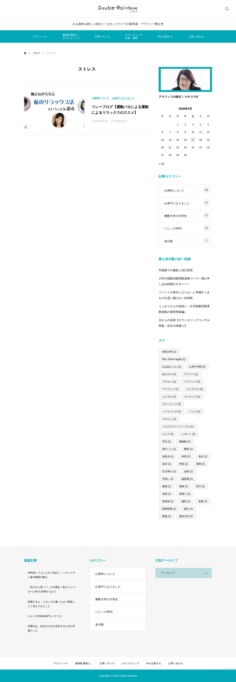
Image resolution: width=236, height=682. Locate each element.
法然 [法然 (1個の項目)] (166, 493)
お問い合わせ (196, 36)
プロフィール (39, 36)
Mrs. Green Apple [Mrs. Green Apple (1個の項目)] (173, 359)
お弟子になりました (123, 98)
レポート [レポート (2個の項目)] (188, 434)
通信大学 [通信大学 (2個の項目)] (186, 516)
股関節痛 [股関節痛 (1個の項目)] (169, 508)
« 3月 (162, 163)
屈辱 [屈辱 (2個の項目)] (200, 463)
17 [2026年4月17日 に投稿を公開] (193, 139)
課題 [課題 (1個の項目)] (166, 516)
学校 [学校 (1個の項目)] (183, 463)
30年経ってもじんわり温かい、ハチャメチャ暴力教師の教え (51, 575)
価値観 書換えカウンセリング (71, 36)
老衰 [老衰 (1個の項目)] (202, 501)
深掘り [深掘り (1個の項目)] (184, 493)
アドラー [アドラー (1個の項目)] (191, 374)
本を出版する (165, 36)
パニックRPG (173, 228)
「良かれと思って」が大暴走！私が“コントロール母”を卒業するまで (52, 589)
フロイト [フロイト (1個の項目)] (169, 419)
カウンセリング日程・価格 (133, 36)
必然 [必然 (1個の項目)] (188, 471)
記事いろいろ (102, 36)
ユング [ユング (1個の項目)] (167, 434)
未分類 (168, 241)
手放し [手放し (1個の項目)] (167, 478)
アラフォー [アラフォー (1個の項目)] (170, 389)
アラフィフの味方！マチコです (178, 96)
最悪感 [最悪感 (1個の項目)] (187, 478)
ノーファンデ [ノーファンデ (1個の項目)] (171, 411)
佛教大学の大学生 (175, 215)
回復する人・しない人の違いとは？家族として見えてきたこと (51, 604)
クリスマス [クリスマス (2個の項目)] (195, 389)
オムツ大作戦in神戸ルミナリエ (45, 616)
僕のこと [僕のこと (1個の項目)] (169, 448)
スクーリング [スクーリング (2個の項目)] (171, 404)
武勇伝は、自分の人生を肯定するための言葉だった (51, 628)
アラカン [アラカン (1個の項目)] (169, 381)
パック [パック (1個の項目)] (194, 411)
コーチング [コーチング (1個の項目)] (192, 396)
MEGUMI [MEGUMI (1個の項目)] (169, 351)
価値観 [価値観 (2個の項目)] (184, 441)
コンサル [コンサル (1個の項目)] (169, 396)
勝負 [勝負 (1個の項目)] (188, 448)
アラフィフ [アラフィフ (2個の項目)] (192, 381)
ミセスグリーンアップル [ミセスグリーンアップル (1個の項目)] (177, 426)
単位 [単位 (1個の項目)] (202, 456)
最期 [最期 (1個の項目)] (166, 486)
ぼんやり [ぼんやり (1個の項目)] (169, 374)
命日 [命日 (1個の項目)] (166, 463)
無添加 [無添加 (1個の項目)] (167, 501)
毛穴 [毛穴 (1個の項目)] (200, 486)
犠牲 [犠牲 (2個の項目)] (186, 501)
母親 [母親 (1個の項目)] (183, 486)
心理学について (100, 98)
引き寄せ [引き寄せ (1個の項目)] (169, 471)
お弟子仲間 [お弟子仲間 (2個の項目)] (197, 366)
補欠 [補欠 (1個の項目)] (188, 508)
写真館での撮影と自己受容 (176, 270)
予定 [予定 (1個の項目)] (166, 441)
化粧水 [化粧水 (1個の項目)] (167, 456)
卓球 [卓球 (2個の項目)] (186, 456)
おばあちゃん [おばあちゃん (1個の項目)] (171, 366)
